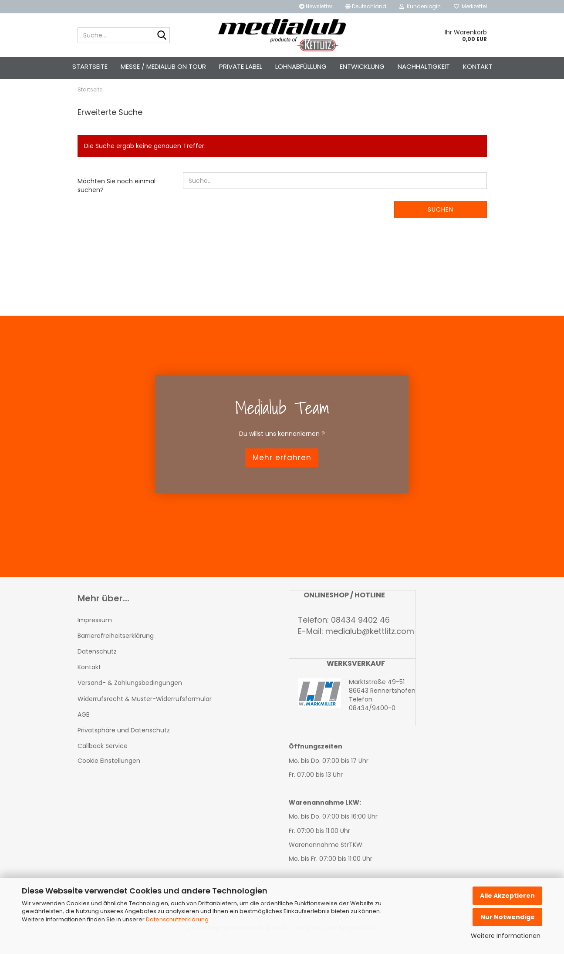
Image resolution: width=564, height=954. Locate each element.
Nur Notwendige (507, 917)
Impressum (95, 635)
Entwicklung (362, 66)
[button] (366, 6)
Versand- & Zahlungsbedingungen (130, 698)
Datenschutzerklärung (177, 919)
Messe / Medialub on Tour (163, 66)
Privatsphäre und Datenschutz (124, 745)
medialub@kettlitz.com (369, 646)
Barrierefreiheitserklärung (116, 651)
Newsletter (315, 6)
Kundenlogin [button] (420, 6)
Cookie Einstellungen (109, 776)
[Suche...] (161, 36)
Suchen (440, 225)
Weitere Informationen (505, 935)
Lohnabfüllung (301, 66)
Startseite (90, 66)
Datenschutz (97, 666)
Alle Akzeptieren (507, 895)
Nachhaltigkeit (424, 66)
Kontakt (478, 66)
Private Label (240, 66)
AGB (84, 729)
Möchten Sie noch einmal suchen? (116, 201)
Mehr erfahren (282, 473)
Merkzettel (470, 6)
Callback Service (103, 761)
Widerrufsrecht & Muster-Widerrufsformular (145, 714)
